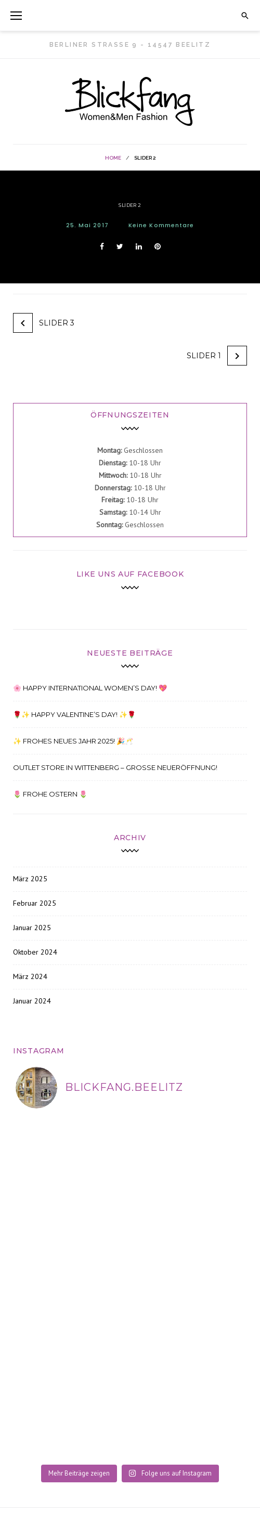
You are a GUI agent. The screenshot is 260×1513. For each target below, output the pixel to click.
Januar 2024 (32, 1001)
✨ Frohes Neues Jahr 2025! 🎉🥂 (73, 741)
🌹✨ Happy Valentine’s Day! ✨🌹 (74, 714)
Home (113, 158)
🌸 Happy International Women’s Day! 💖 (90, 688)
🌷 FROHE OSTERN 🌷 (50, 794)
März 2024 (30, 976)
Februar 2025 (34, 903)
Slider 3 (56, 323)
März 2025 (30, 878)
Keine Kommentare (161, 225)
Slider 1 (204, 355)
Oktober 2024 (35, 952)
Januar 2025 (32, 927)
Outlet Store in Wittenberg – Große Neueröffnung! (115, 767)
